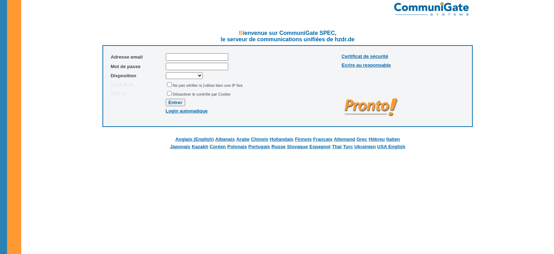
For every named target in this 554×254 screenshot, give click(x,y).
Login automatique (187, 111)
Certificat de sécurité (365, 56)
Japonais (180, 146)
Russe (278, 146)
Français (322, 139)
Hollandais (281, 139)
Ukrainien (365, 146)
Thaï (337, 146)
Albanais (225, 139)
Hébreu (377, 139)
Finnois (303, 139)
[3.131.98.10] (122, 85)
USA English (391, 146)
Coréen (218, 146)
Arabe (243, 139)
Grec (361, 139)
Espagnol (320, 146)
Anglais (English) (194, 139)
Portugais (259, 146)
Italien (393, 139)
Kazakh (200, 146)
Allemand (344, 139)
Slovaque (297, 146)
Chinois (259, 139)
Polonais (237, 146)
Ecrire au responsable (366, 65)
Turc (348, 146)
